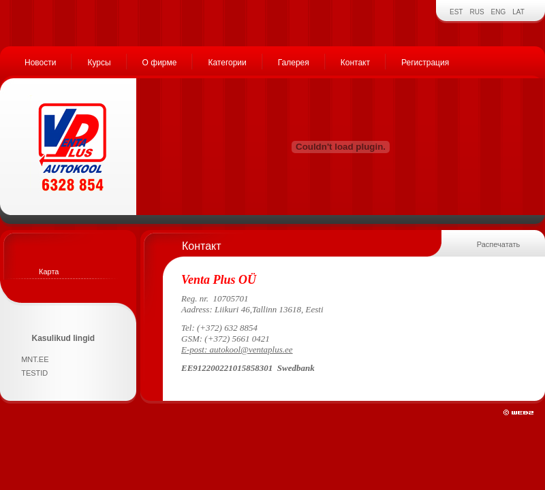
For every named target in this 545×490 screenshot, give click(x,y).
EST (456, 12)
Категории (227, 62)
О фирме (159, 62)
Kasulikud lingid (63, 338)
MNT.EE (34, 359)
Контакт (355, 62)
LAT (518, 12)
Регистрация (425, 62)
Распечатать (498, 244)
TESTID (34, 373)
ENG (498, 12)
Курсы (98, 62)
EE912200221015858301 (226, 368)
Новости (40, 62)
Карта (49, 271)
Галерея (293, 62)
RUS (476, 12)
